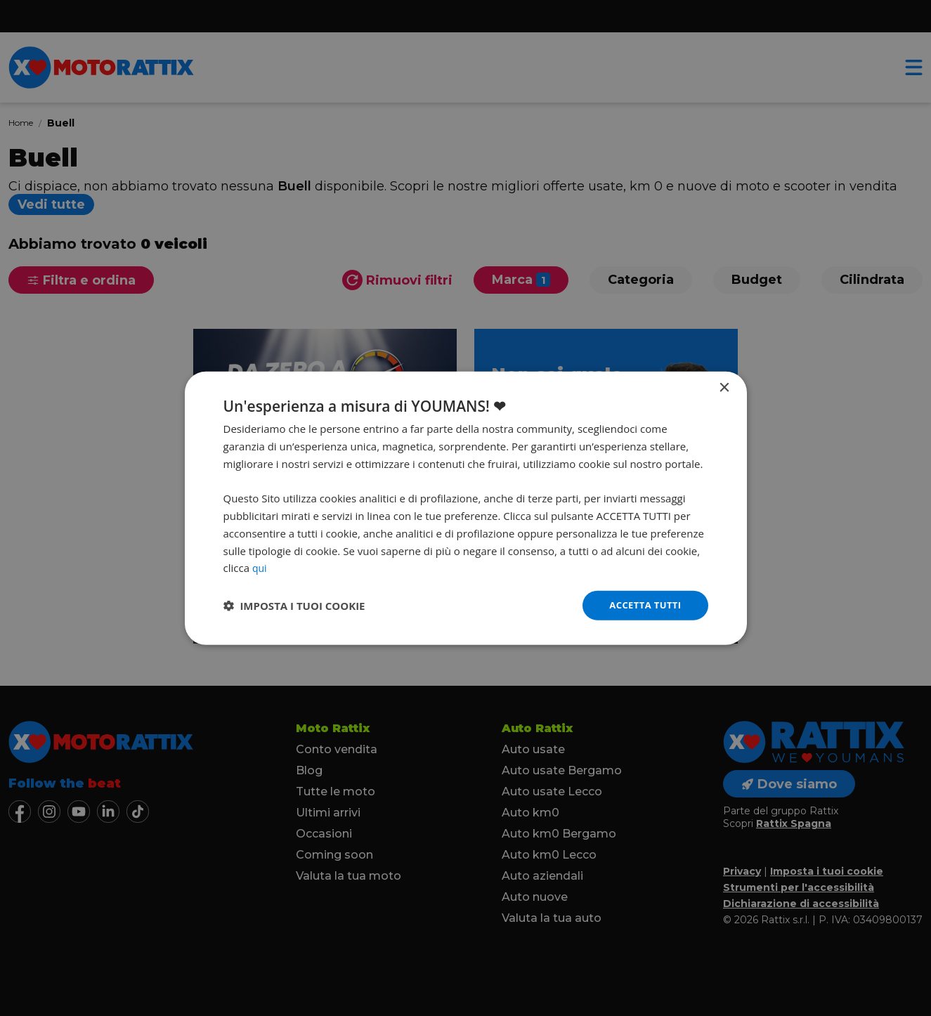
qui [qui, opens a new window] (260, 566)
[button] (294, 605)
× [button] (724, 387)
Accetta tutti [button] (643, 604)
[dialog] (466, 508)
